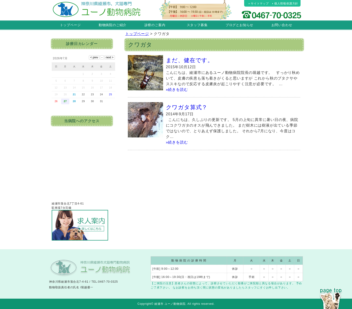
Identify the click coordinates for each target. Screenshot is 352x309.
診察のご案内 (155, 25)
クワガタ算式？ (187, 107)
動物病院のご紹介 (112, 25)
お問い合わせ (281, 25)
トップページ (70, 25)
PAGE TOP (331, 289)
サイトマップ (260, 3)
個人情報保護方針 (286, 3)
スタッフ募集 (197, 25)
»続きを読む (177, 90)
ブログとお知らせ (239, 25)
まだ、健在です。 (189, 60)
